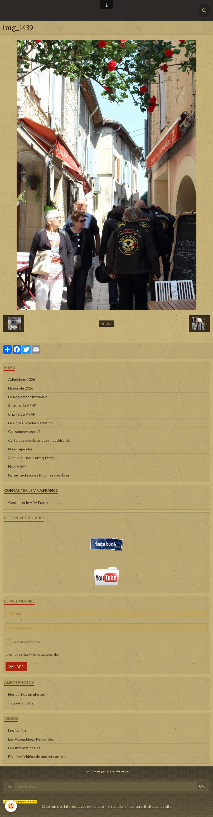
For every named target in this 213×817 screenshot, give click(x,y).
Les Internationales (24, 748)
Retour (106, 323)
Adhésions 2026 (21, 379)
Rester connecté (23, 642)
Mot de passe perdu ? (45, 654)
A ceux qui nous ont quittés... (32, 457)
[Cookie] (11, 806)
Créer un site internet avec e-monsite (73, 806)
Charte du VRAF (21, 414)
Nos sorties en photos (26, 694)
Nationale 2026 (20, 388)
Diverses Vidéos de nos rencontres (37, 756)
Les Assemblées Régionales (31, 739)
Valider (16, 666)
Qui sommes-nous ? (24, 431)
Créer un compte (17, 654)
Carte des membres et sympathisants (39, 440)
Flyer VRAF (17, 466)
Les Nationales (20, 730)
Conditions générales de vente (107, 771)
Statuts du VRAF (22, 405)
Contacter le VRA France (28, 502)
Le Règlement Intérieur (27, 397)
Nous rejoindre (20, 449)
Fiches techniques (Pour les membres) (39, 475)
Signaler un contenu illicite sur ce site (141, 806)
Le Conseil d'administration (30, 423)
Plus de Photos (20, 703)
